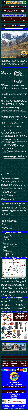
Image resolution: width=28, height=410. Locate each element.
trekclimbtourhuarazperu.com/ (14, 397)
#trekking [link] (10, 406)
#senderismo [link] (16, 406)
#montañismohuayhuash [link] (22, 404)
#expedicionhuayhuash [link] (19, 405)
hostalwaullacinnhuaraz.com (14, 398)
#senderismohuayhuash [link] (12, 405)
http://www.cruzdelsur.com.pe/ (11, 215)
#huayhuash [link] (23, 405)
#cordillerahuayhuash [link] (6, 406)
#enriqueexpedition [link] (5, 404)
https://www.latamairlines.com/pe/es (9, 213)
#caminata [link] (24, 406)
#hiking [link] (19, 406)
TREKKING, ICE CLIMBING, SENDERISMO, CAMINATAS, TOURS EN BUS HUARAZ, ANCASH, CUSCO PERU (14, 382)
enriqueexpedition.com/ (14, 395)
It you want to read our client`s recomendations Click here (14, 28)
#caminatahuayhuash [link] (6, 405)
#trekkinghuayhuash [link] (11, 404)
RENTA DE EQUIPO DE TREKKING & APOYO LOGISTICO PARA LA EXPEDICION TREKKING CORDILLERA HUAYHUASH (14, 311)
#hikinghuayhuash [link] (16, 404)
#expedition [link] (12, 406)
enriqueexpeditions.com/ (14, 396)
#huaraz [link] (21, 406)
